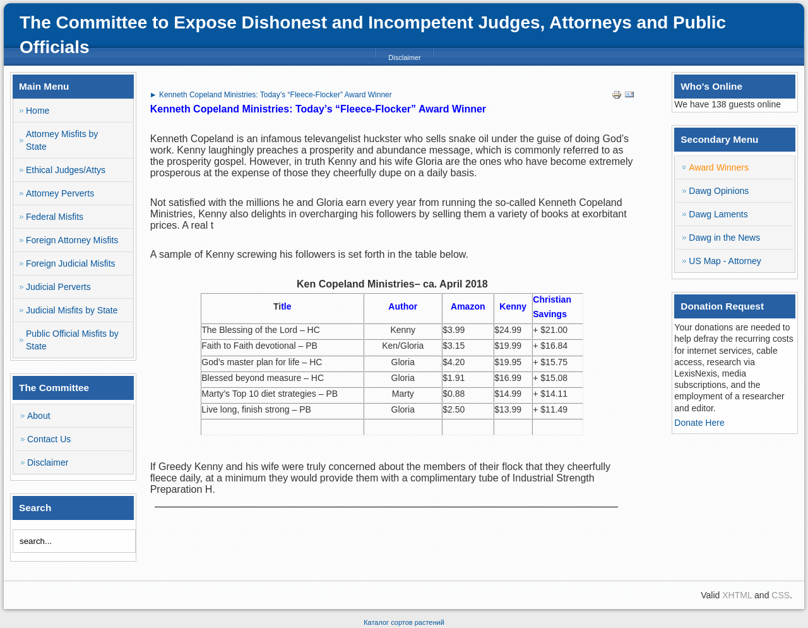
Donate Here (699, 423)
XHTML (737, 595)
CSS (780, 595)
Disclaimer (404, 57)
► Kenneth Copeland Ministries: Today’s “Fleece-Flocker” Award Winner (271, 94)
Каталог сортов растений (404, 622)
